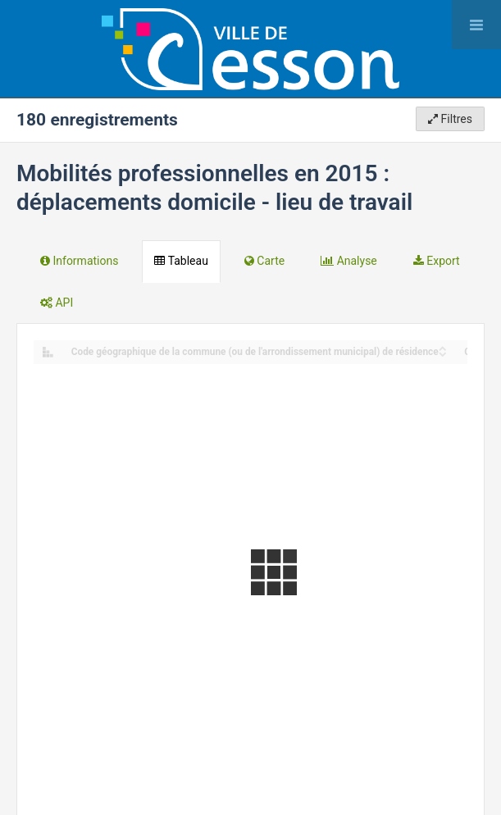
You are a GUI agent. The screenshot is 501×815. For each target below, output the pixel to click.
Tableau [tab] (180, 260)
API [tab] (56, 302)
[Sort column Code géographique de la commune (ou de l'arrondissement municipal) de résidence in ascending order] (443, 347)
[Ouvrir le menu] (476, 24)
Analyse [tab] (349, 260)
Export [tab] (436, 260)
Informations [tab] (79, 260)
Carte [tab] (264, 260)
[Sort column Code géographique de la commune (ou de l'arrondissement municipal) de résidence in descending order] (443, 353)
